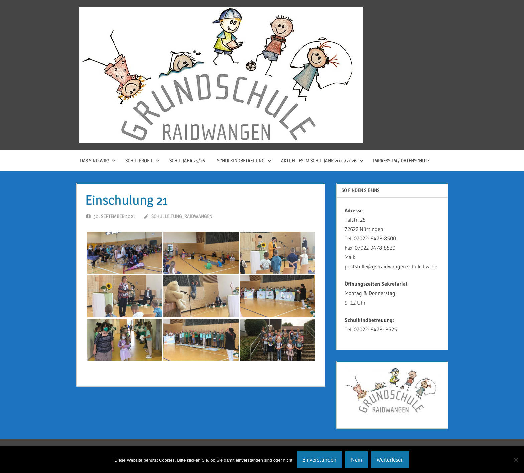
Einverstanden (319, 459)
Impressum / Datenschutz (401, 160)
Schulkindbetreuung (244, 160)
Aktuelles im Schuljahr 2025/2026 (322, 160)
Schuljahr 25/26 (187, 160)
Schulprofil (142, 160)
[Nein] (515, 459)
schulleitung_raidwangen (181, 216)
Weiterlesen (390, 459)
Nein (356, 459)
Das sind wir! (98, 160)
